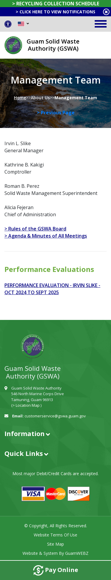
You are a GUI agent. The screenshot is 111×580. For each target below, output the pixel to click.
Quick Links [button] (23, 453)
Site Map (55, 544)
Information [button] (24, 433)
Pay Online (55, 570)
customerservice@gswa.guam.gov (55, 416)
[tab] (55, 433)
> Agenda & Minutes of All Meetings (45, 236)
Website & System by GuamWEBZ (55, 553)
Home (20, 97)
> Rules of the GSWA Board (35, 228)
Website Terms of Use (55, 535)
